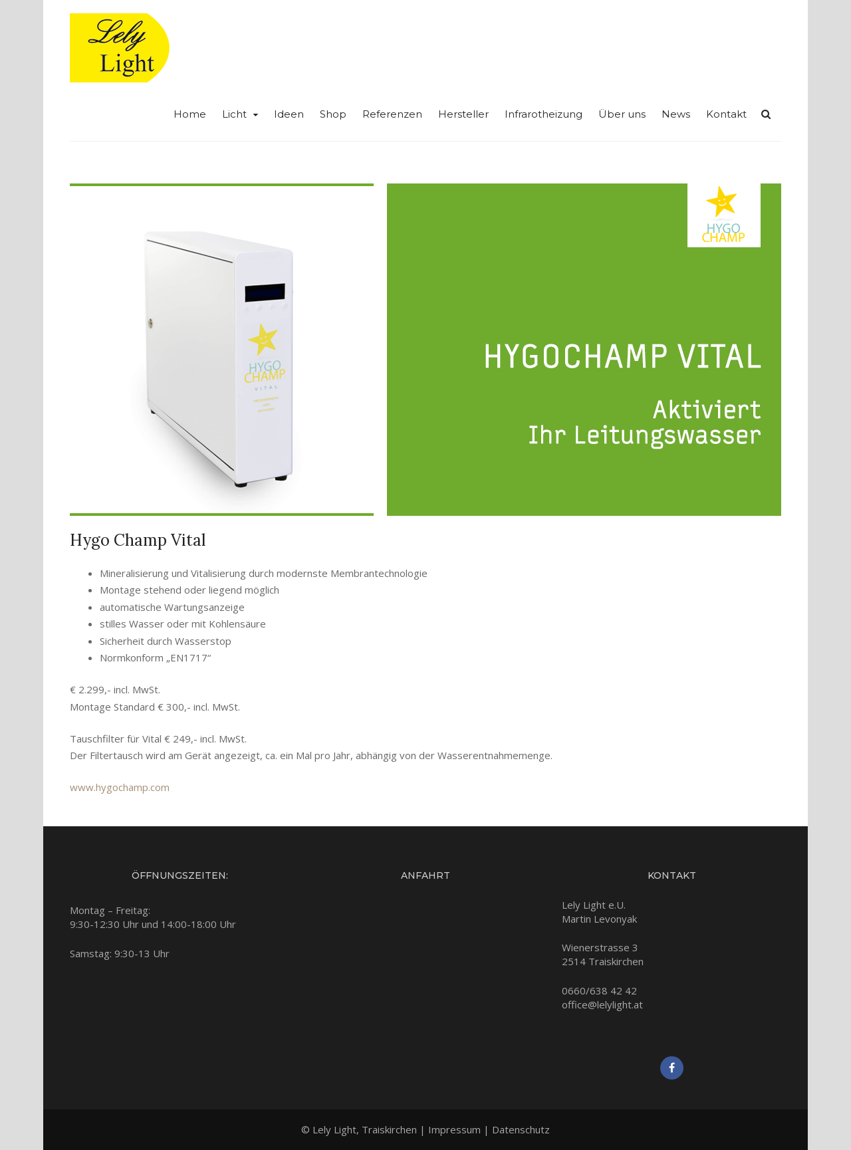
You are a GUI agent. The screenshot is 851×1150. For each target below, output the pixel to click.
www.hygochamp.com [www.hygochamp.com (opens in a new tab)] (120, 787)
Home (190, 114)
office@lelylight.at (602, 1004)
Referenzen (392, 114)
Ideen (289, 114)
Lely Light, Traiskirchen (364, 1129)
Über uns (622, 114)
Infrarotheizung (543, 114)
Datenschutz (521, 1129)
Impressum (454, 1129)
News (676, 114)
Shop (333, 114)
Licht (234, 114)
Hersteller (463, 114)
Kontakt (726, 114)
